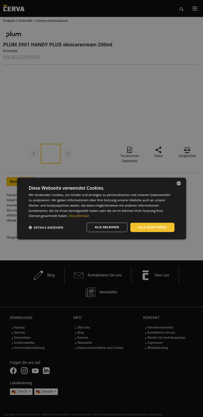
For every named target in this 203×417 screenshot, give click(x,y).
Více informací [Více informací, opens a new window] (79, 216)
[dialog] (101, 209)
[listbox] (179, 183)
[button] (46, 227)
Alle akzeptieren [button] (152, 227)
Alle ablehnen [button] (105, 227)
